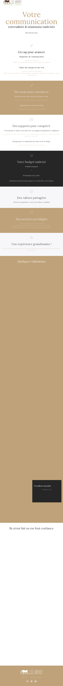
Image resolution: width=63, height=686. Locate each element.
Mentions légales (36, 677)
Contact (24, 677)
